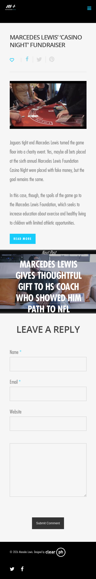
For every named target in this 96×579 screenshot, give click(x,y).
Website (16, 412)
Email (15, 382)
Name (16, 352)
